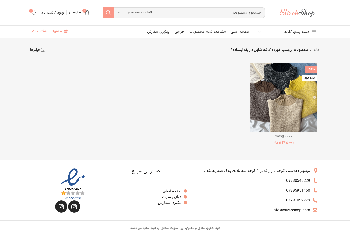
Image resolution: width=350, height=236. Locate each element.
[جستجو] (184, 12)
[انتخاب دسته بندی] (135, 13)
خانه (317, 50)
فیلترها (35, 50)
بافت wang (283, 136)
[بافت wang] (283, 97)
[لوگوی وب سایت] (299, 12)
